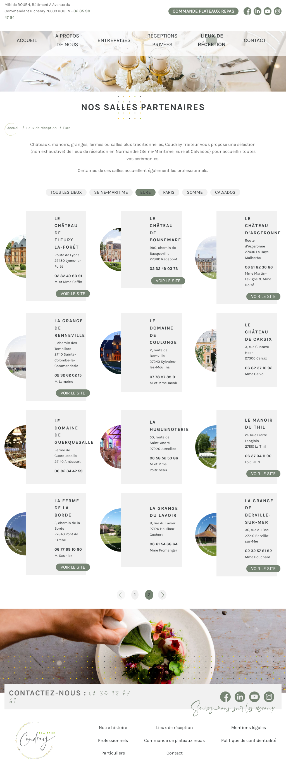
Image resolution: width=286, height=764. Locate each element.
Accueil (27, 40)
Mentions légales (248, 727)
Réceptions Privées (162, 40)
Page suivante (162, 595)
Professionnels (113, 740)
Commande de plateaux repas (174, 740)
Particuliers (113, 753)
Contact (255, 40)
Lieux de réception (212, 40)
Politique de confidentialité (248, 740)
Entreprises (113, 40)
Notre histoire (113, 727)
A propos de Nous (67, 40)
